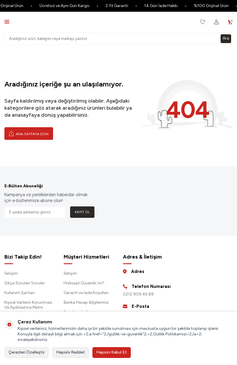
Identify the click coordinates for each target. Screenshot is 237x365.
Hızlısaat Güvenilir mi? (84, 283)
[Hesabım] (216, 22)
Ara (226, 38)
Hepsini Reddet (70, 352)
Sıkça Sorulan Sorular (24, 283)
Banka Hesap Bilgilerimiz (86, 302)
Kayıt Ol (82, 212)
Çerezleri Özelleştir (27, 352)
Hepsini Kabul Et (111, 352)
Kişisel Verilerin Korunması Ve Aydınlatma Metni (28, 305)
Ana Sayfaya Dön (28, 133)
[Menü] (6, 21)
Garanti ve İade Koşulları (86, 292)
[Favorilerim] (202, 22)
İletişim (11, 273)
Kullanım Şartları (19, 292)
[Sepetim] (230, 22)
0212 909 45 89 (138, 294)
